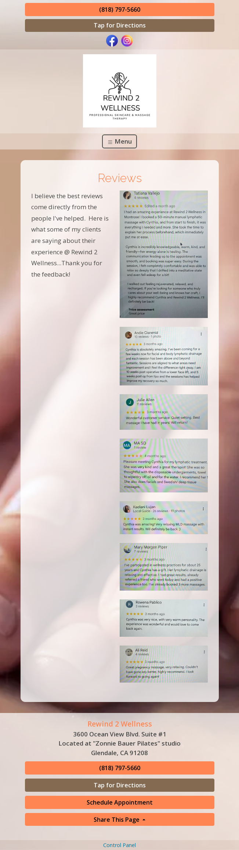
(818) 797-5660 (119, 9)
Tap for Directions (120, 25)
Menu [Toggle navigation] (119, 141)
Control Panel (119, 845)
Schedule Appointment (120, 802)
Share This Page (117, 820)
